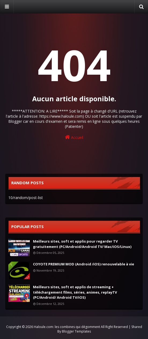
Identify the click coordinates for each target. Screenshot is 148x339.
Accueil (74, 137)
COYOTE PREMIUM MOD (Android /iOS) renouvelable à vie (83, 264)
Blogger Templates (76, 331)
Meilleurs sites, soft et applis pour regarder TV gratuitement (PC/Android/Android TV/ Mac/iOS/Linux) (82, 244)
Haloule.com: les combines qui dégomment (67, 326)
